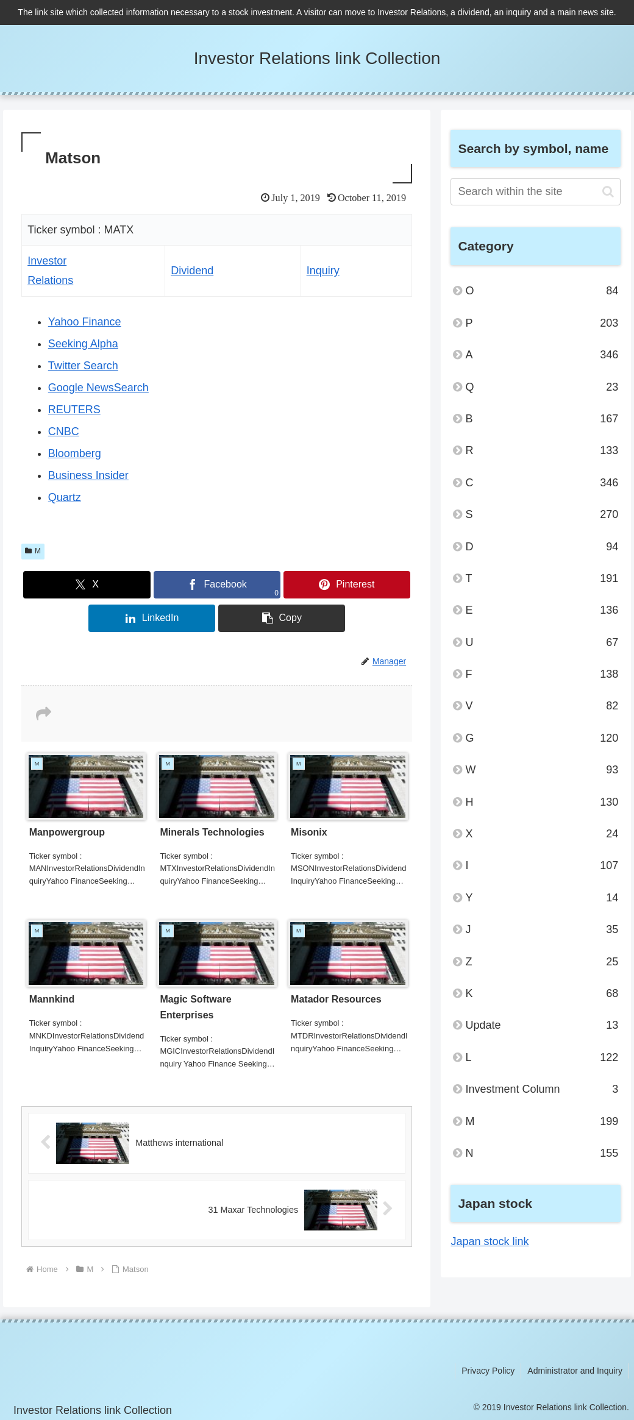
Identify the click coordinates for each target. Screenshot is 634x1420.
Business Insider (88, 475)
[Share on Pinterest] (346, 584)
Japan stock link (490, 1241)
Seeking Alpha (83, 344)
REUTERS (74, 409)
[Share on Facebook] (217, 584)
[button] (281, 618)
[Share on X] (86, 584)
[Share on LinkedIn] (151, 618)
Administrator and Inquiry (574, 1371)
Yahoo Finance (84, 322)
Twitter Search (83, 366)
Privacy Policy (488, 1371)
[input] (536, 191)
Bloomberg (74, 453)
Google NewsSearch (98, 388)
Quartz (64, 497)
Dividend (192, 270)
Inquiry (323, 270)
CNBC (63, 431)
